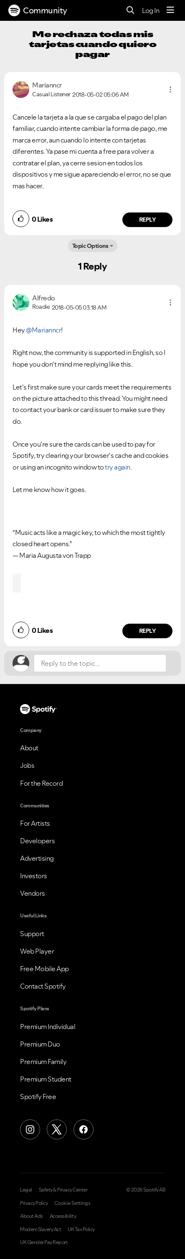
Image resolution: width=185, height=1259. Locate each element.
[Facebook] (83, 1129)
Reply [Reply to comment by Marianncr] (147, 219)
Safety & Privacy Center (63, 1190)
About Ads (31, 1216)
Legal (26, 1190)
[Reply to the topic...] (100, 663)
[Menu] (170, 10)
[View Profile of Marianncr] (47, 85)
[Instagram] (30, 1129)
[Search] (130, 10)
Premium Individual (47, 1026)
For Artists (35, 823)
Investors (33, 875)
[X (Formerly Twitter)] (57, 1129)
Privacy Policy (34, 1203)
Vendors (32, 893)
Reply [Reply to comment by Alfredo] (147, 631)
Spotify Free (38, 1096)
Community (37, 10)
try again (117, 467)
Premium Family (43, 1061)
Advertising (37, 858)
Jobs (27, 765)
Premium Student (45, 1079)
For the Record (41, 783)
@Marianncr (43, 330)
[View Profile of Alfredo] (43, 297)
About (29, 747)
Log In (150, 10)
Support (32, 933)
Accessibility (63, 1216)
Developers (37, 840)
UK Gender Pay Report (44, 1242)
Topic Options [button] (90, 246)
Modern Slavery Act (40, 1229)
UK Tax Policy (81, 1229)
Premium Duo (40, 1044)
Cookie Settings (72, 1203)
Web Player (37, 951)
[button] (170, 89)
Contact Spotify (43, 986)
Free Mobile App (44, 968)
